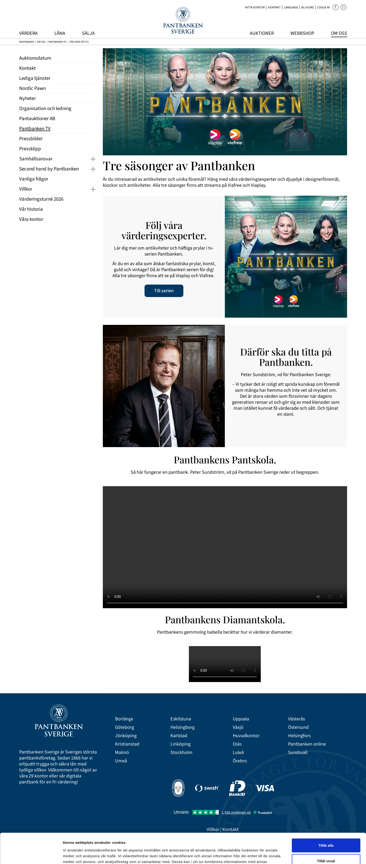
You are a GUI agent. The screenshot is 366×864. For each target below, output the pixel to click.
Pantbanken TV (57, 42)
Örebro (240, 761)
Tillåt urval (326, 833)
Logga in (323, 7)
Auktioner (262, 33)
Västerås (296, 719)
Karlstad (178, 736)
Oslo (237, 744)
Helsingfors (299, 736)
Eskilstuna (180, 719)
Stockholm (181, 753)
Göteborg (124, 727)
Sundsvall (298, 753)
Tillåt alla (326, 817)
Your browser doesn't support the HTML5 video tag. (225, 547)
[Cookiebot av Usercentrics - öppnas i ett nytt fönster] (31, 854)
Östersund (298, 727)
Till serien (164, 290)
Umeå (121, 761)
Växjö (238, 727)
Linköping (180, 744)
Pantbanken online (307, 744)
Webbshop (302, 33)
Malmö (122, 753)
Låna (59, 33)
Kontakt (274, 7)
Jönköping (126, 736)
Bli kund (307, 7)
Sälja (88, 33)
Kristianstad (127, 744)
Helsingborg (182, 727)
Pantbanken (26, 42)
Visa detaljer (260, 854)
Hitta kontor (255, 7)
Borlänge (124, 719)
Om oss (339, 33)
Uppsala (241, 719)
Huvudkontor (246, 736)
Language (291, 7)
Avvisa (326, 848)
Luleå (238, 753)
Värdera (28, 33)
